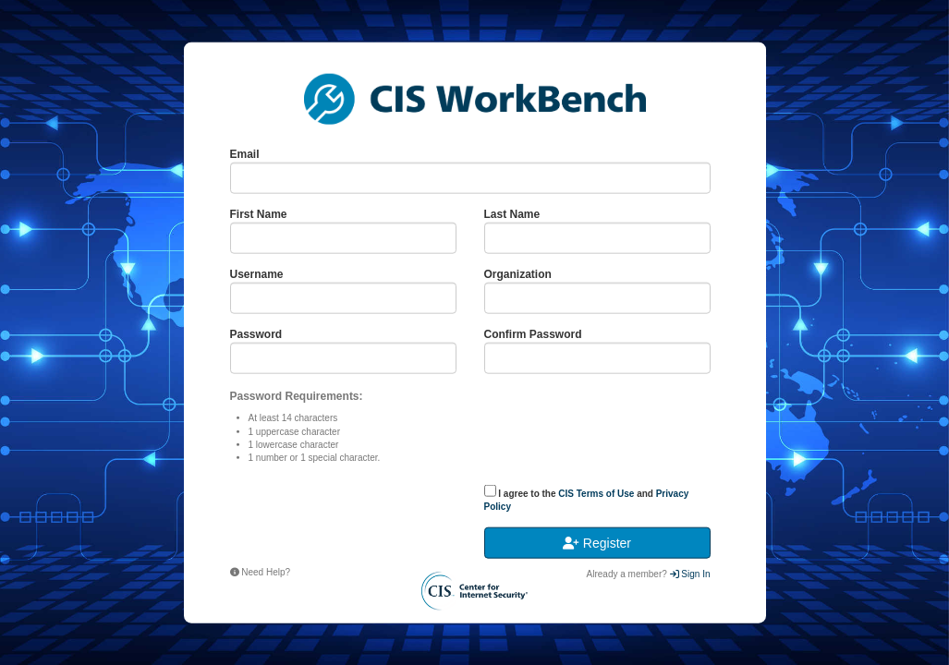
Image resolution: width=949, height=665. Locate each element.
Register (597, 543)
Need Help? (260, 571)
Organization (518, 274)
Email (245, 153)
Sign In (690, 574)
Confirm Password (533, 334)
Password (256, 334)
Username (257, 274)
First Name (258, 213)
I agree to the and (586, 497)
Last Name (512, 213)
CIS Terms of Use (596, 493)
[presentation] (343, 519)
